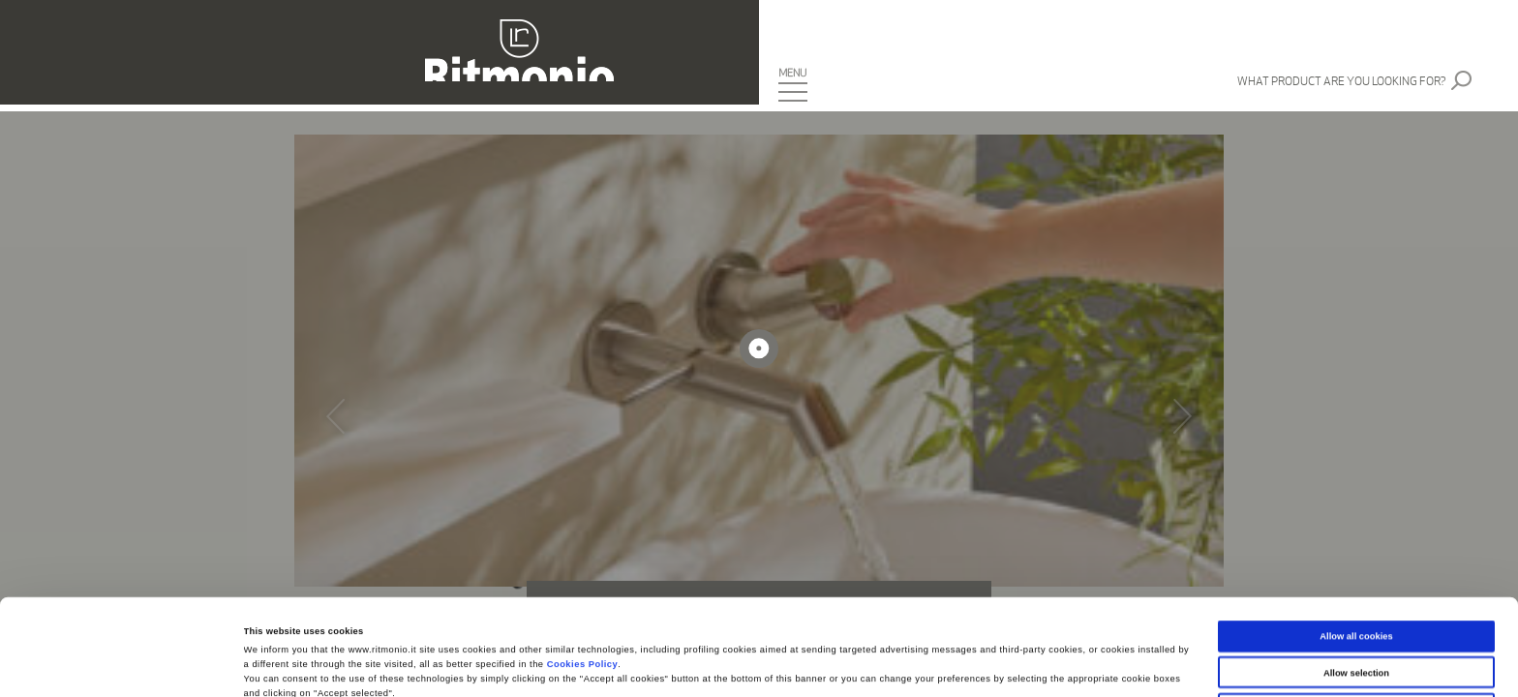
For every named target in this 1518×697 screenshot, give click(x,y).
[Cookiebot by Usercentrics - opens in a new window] (125, 664)
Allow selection (1356, 576)
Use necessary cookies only (1356, 613)
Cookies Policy (583, 568)
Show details (803, 665)
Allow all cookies (1356, 540)
